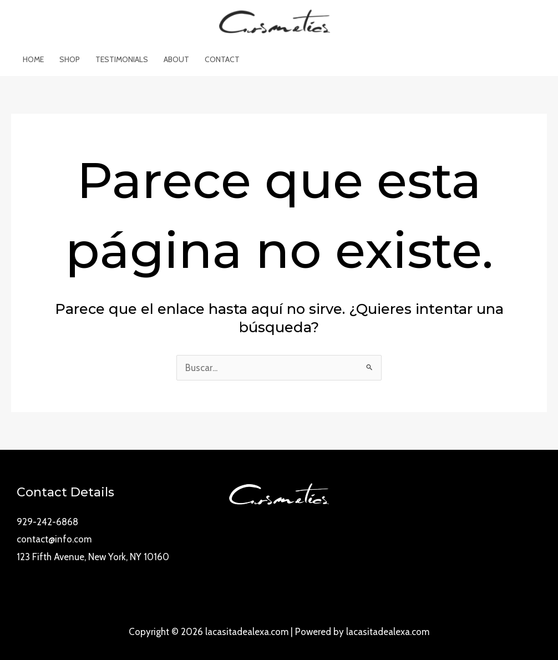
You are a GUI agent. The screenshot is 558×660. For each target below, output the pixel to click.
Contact (222, 59)
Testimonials (121, 59)
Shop (69, 59)
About (176, 59)
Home (33, 59)
